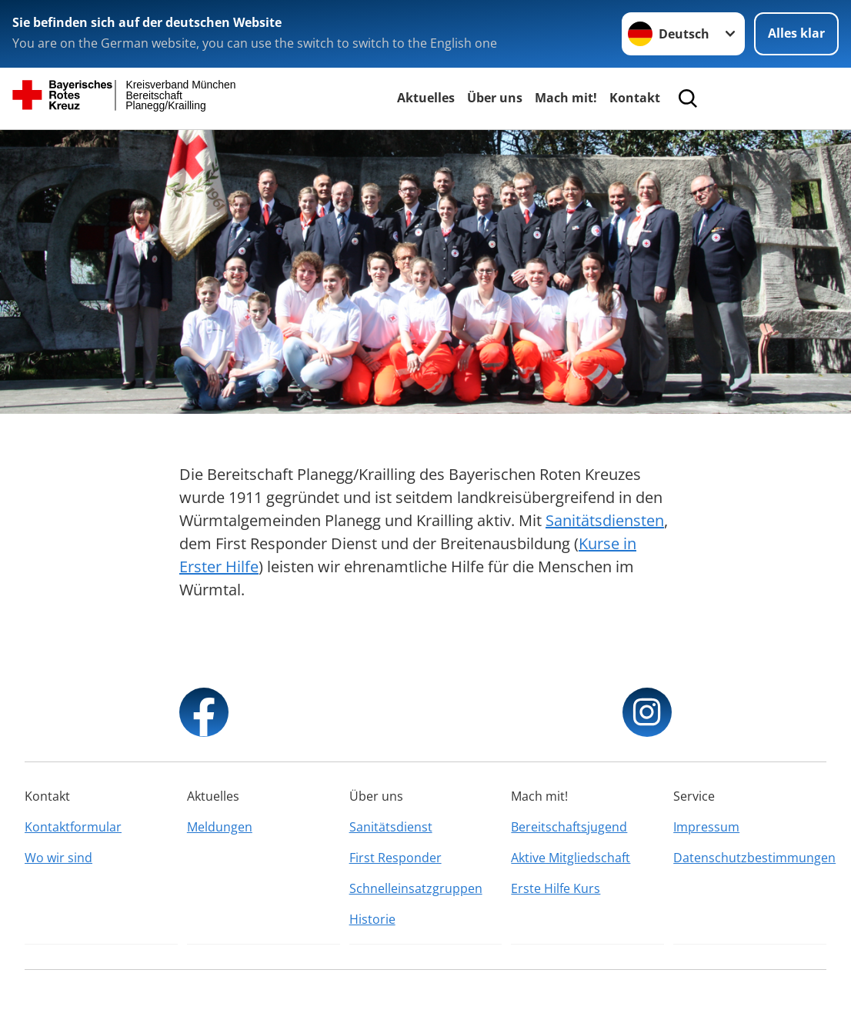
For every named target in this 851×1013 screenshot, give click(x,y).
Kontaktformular (73, 826)
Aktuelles (426, 97)
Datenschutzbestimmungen (749, 857)
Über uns (494, 97)
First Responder (395, 857)
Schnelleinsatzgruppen (415, 888)
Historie (372, 919)
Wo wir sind (58, 857)
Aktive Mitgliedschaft (570, 857)
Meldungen (219, 826)
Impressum (706, 826)
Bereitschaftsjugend (569, 826)
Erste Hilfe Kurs (555, 888)
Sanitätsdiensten (605, 520)
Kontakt (634, 97)
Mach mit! (566, 97)
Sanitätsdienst (390, 826)
